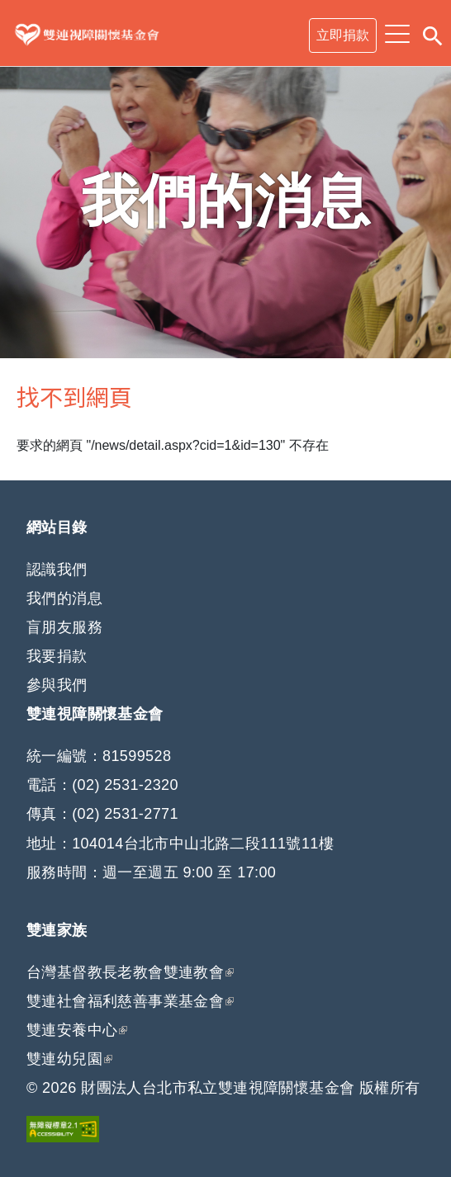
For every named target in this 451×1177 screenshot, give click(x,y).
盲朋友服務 (64, 627)
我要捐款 (57, 656)
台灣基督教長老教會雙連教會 (130, 972)
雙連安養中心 (76, 1030)
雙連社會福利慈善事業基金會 (125, 1001)
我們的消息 (64, 598)
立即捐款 (342, 35)
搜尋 (432, 33)
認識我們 (57, 569)
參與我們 (57, 685)
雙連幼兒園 (69, 1059)
